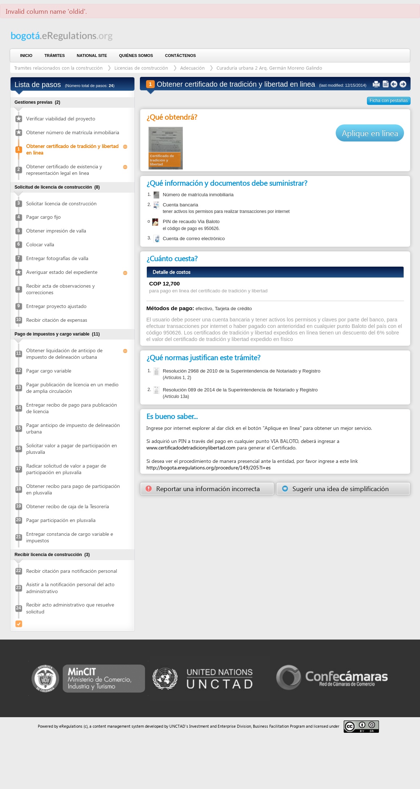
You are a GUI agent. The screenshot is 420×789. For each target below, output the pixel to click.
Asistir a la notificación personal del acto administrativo (70, 587)
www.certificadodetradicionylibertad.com (190, 447)
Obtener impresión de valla (56, 230)
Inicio (26, 55)
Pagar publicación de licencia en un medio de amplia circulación (72, 387)
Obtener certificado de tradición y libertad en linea (72, 149)
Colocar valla (40, 244)
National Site (92, 55)
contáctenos (180, 55)
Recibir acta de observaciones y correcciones (60, 289)
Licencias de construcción (141, 68)
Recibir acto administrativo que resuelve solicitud (70, 608)
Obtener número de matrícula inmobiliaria (72, 132)
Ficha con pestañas (389, 100)
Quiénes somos (136, 55)
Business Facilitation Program (279, 726)
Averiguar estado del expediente (61, 271)
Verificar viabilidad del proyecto (60, 118)
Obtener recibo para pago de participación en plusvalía (73, 489)
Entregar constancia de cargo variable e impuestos (69, 537)
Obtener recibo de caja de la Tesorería (67, 506)
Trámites (54, 55)
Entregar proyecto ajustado (56, 306)
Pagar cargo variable (48, 370)
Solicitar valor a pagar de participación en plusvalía (71, 448)
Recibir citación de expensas (56, 319)
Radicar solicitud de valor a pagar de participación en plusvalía (66, 469)
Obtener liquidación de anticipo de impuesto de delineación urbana (64, 353)
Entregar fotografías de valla (57, 258)
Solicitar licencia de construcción (61, 203)
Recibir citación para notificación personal (71, 570)
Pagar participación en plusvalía (61, 520)
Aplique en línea (370, 132)
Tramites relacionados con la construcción (59, 68)
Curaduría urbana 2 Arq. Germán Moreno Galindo (269, 68)
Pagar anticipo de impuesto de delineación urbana (73, 428)
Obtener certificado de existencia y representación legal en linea (64, 169)
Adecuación (193, 68)
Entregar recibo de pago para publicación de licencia (71, 408)
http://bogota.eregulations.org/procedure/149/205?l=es (208, 467)
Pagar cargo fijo (43, 216)
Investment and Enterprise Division (220, 726)
